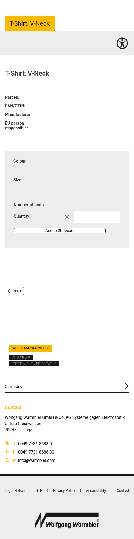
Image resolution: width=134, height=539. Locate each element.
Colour (19, 161)
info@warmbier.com (36, 460)
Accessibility (96, 491)
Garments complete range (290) (81, 44)
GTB (39, 491)
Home (10, 44)
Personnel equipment (35, 44)
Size (17, 179)
